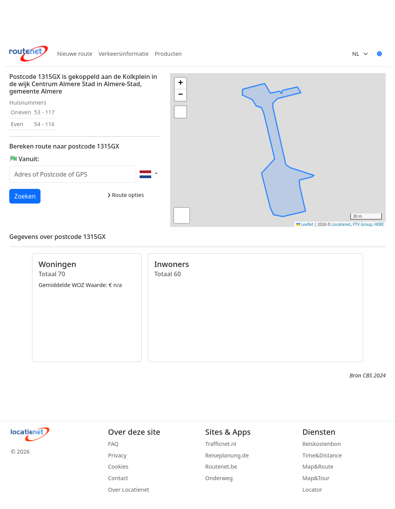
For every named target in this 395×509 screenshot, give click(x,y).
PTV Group (362, 224)
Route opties (125, 195)
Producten (168, 53)
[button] (325, 120)
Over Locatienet (128, 489)
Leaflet (305, 224)
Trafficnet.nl (220, 443)
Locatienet (341, 224)
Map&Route (317, 466)
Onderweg (219, 478)
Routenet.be (221, 466)
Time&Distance (322, 455)
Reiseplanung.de (227, 455)
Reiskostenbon (321, 443)
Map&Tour (315, 478)
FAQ (113, 443)
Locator (312, 489)
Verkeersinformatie (123, 53)
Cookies (118, 466)
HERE (379, 224)
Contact (118, 478)
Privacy (117, 455)
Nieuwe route (74, 53)
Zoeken (25, 195)
